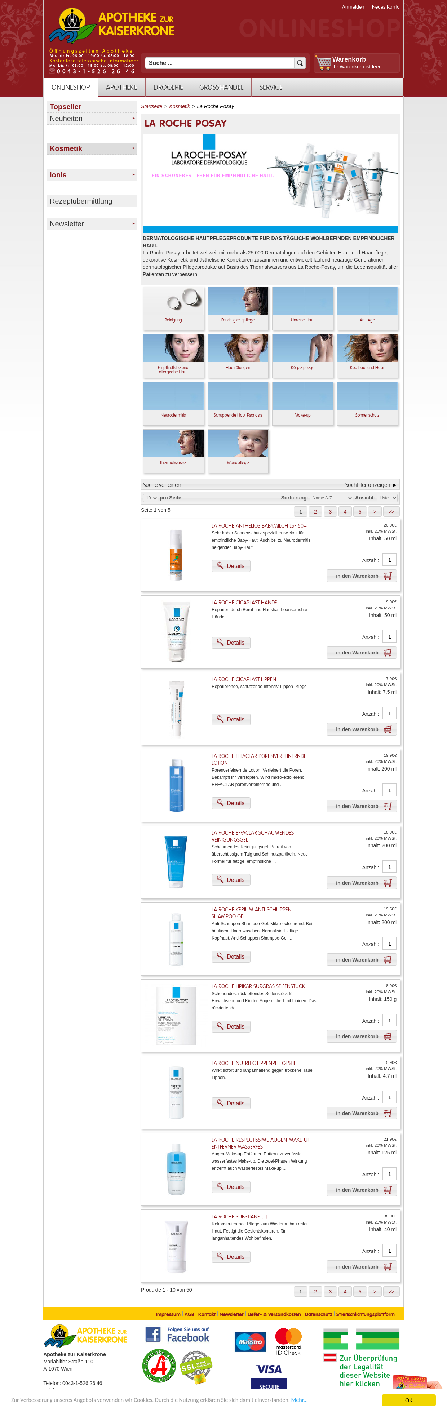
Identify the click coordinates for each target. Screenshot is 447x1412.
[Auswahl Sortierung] (331, 498)
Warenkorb (349, 59)
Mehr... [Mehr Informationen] (315, 1401)
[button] (300, 511)
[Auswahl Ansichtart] (387, 498)
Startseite (151, 106)
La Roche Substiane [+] (239, 1216)
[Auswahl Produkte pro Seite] (150, 498)
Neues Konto (386, 7)
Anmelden (353, 7)
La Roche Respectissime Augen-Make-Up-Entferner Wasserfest (262, 1143)
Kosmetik (179, 106)
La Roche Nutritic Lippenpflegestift (255, 1063)
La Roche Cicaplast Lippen (244, 679)
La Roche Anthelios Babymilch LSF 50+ (259, 526)
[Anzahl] (389, 560)
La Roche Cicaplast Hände (244, 602)
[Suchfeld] (225, 63)
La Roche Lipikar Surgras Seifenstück (258, 986)
